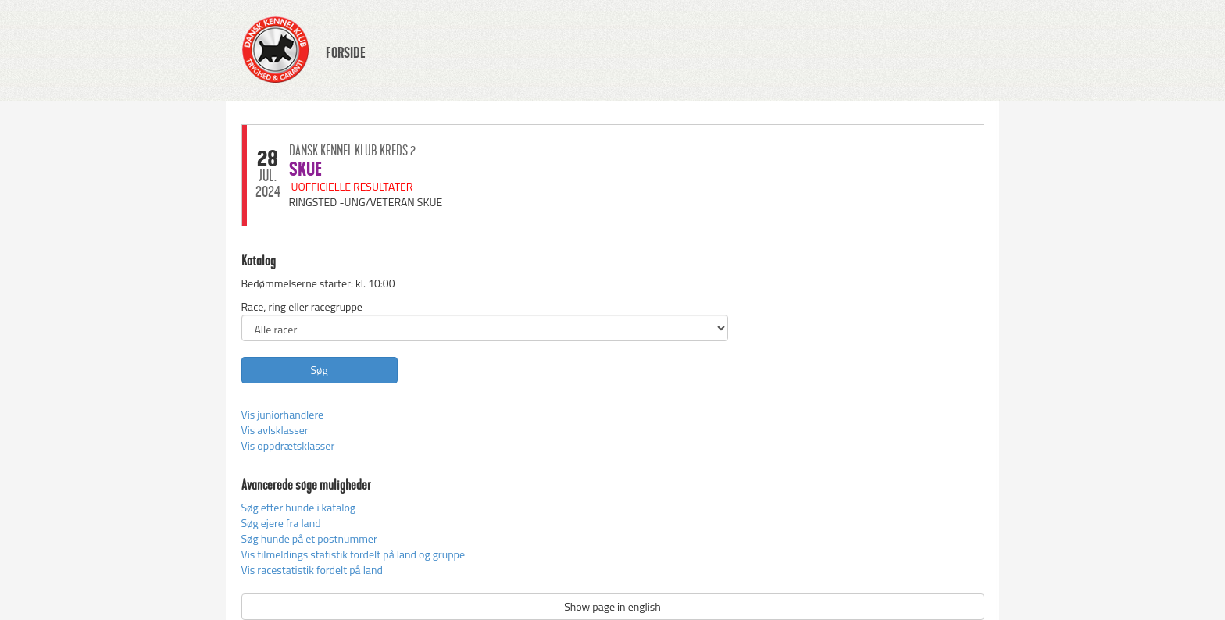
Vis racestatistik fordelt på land (312, 569)
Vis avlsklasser (275, 430)
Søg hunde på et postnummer (309, 538)
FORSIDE (346, 53)
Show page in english (612, 606)
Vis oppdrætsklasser (288, 445)
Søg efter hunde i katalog (298, 507)
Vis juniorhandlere (282, 414)
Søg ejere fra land (281, 523)
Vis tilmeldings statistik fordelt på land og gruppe (353, 554)
